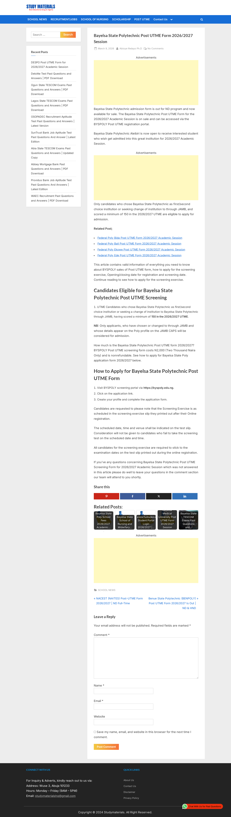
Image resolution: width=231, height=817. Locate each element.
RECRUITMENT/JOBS (64, 19)
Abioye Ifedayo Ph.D (131, 48)
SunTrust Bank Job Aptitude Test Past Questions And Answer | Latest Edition (53, 137)
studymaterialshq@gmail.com (55, 796)
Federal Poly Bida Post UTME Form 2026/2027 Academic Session (139, 237)
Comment (102, 635)
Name (99, 685)
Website (99, 716)
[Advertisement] (146, 82)
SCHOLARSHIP (121, 19)
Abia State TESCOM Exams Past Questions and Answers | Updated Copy (52, 153)
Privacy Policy (131, 798)
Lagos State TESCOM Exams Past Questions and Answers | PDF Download (52, 105)
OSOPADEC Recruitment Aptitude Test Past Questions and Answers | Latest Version (52, 121)
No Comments (156, 48)
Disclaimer (129, 792)
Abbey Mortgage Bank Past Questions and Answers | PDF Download (49, 169)
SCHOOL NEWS (37, 19)
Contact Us (160, 19)
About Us (129, 780)
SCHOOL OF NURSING (94, 19)
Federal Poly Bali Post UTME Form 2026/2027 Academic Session (139, 243)
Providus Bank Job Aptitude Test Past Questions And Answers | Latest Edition (51, 185)
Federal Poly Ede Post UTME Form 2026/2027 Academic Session (139, 255)
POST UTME (142, 19)
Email (98, 701)
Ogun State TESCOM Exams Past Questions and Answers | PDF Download (51, 89)
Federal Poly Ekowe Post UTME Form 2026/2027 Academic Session (141, 249)
